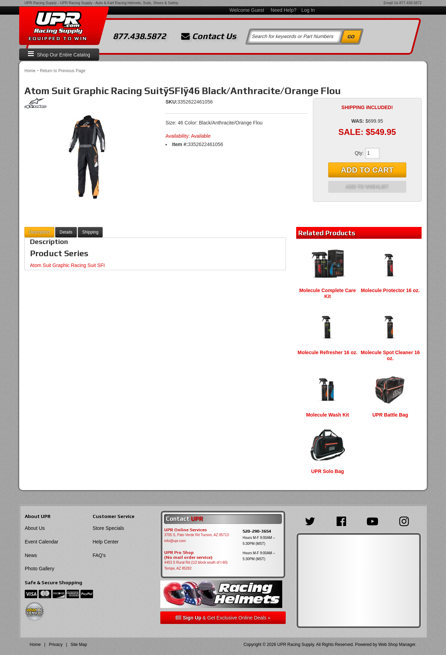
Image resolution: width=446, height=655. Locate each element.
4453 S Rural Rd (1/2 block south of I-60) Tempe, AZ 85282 (196, 565)
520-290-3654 (257, 531)
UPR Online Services (185, 529)
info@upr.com (175, 541)
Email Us (391, 3)
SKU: (171, 102)
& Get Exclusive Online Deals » (223, 617)
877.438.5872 (410, 3)
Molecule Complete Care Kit (327, 293)
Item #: (180, 144)
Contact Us (208, 36)
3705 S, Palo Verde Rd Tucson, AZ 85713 (196, 535)
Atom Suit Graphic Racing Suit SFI (67, 265)
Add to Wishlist (367, 187)
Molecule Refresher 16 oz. (327, 352)
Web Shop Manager (396, 644)
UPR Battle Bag (390, 415)
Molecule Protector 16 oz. (390, 290)
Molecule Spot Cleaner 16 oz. (390, 355)
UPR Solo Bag (327, 471)
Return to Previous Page (62, 70)
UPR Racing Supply (40, 3)
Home (30, 70)
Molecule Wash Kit (327, 415)
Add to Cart (367, 170)
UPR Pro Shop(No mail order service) (188, 555)
